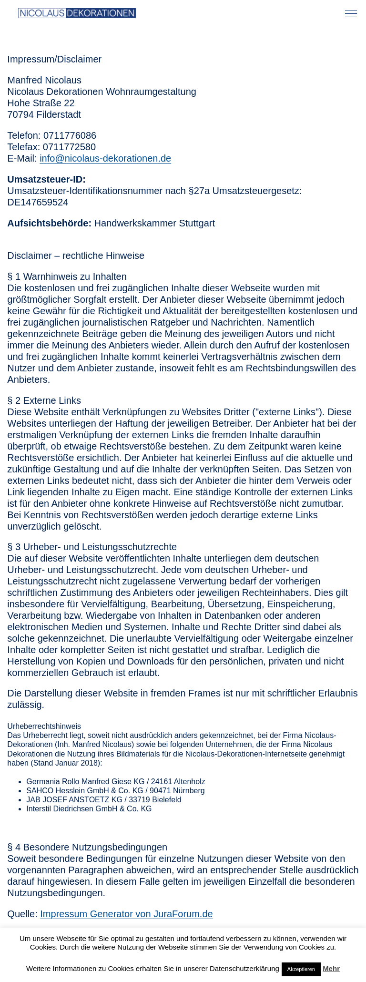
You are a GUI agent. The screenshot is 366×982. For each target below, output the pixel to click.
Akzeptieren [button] (301, 969)
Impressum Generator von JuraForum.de (126, 914)
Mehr (331, 968)
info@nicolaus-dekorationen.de (105, 158)
